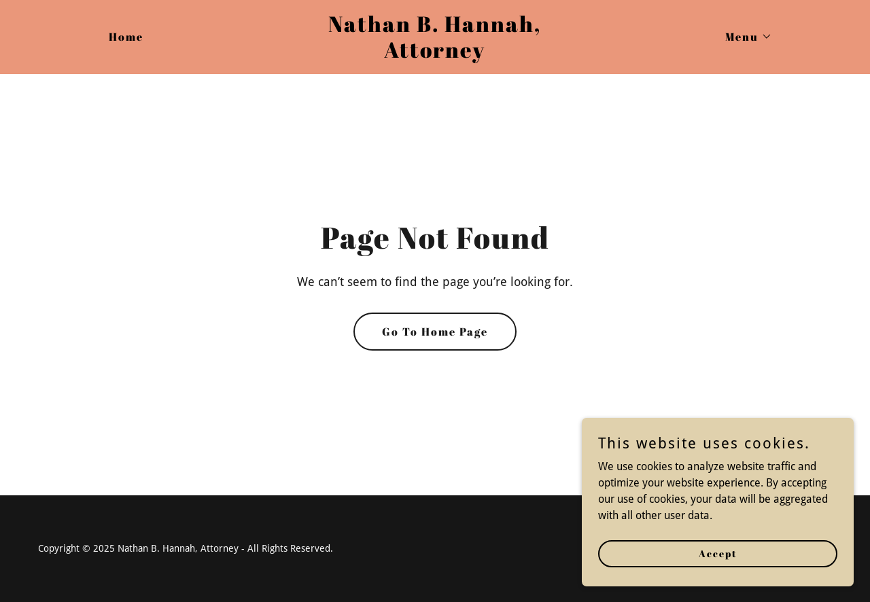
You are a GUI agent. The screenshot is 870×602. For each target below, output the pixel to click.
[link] (435, 54)
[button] (743, 37)
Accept (718, 553)
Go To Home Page (435, 331)
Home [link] (126, 36)
